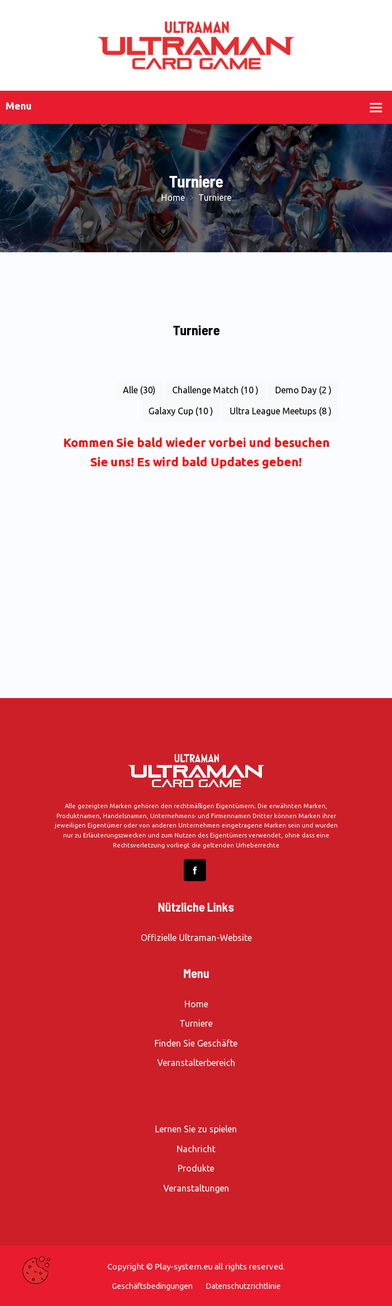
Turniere (196, 1023)
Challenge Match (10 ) (215, 390)
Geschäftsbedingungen (152, 1286)
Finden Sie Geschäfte (196, 1043)
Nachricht (196, 1149)
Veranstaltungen (196, 1188)
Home (174, 197)
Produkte (196, 1168)
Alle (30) (139, 390)
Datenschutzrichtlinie (243, 1286)
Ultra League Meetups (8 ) (281, 411)
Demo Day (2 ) (303, 390)
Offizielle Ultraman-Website (196, 938)
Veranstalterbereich (196, 1063)
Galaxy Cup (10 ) (180, 411)
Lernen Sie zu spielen (196, 1129)
